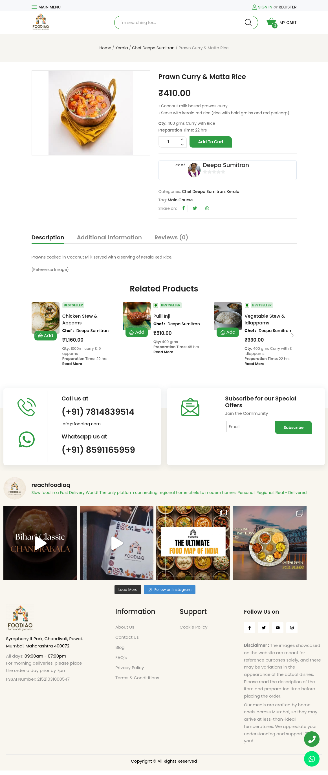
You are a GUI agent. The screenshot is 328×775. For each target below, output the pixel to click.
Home (105, 48)
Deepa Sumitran (226, 165)
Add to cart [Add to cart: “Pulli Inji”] (137, 332)
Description (48, 237)
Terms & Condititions (137, 682)
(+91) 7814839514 (98, 412)
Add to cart (210, 142)
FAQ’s (121, 662)
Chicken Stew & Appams (80, 319)
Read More (72, 363)
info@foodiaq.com (81, 424)
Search (248, 22)
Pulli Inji (161, 316)
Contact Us (127, 642)
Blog (120, 652)
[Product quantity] (173, 142)
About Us (124, 631)
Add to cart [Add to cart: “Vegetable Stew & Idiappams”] (228, 332)
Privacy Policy (129, 672)
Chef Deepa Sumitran (153, 48)
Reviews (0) (171, 237)
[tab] (48, 238)
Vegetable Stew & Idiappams (265, 319)
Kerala (121, 48)
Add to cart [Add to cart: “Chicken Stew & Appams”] (45, 335)
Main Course (180, 200)
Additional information (109, 237)
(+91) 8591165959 (98, 450)
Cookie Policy (194, 631)
